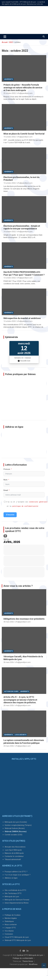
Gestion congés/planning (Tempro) (18, 825)
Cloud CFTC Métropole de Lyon (17, 937)
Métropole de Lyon (12, 896)
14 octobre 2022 (10, 137)
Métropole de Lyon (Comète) (16, 822)
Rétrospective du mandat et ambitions (22, 318)
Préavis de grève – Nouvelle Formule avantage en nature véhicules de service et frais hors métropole (23, 88)
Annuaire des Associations (15, 847)
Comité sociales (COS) (13, 835)
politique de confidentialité (25, 506)
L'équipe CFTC (10, 928)
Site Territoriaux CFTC (13, 893)
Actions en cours (11, 691)
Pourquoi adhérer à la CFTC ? (16, 872)
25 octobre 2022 (10, 93)
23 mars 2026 (9, 746)
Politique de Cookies (12, 915)
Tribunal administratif (13, 859)
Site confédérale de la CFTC (15, 890)
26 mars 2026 (9, 662)
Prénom (7, 469)
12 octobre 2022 (10, 321)
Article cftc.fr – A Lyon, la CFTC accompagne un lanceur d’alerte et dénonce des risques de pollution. (20, 700)
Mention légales (11, 918)
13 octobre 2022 (10, 278)
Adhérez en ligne (11, 878)
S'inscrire (10, 515)
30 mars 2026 (9, 622)
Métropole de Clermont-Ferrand (17, 900)
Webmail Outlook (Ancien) (15, 828)
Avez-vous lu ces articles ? (18, 585)
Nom (5, 480)
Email (6, 490)
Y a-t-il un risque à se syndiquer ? (17, 875)
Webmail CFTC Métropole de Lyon (18, 940)
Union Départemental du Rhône (17, 903)
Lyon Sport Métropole (13, 850)
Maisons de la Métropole (14, 853)
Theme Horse (27, 961)
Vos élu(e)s (9, 931)
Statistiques (9, 921)
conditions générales (38, 502)
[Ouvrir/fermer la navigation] (5, 36)
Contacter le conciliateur (14, 856)
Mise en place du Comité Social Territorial (24, 133)
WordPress (33, 964)
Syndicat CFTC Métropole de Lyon (30, 955)
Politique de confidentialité (23, 958)
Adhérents (8, 79)
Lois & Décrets (20, 735)
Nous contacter (11, 924)
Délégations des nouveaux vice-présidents (24, 619)
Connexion (9, 934)
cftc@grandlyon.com (25, 93)
